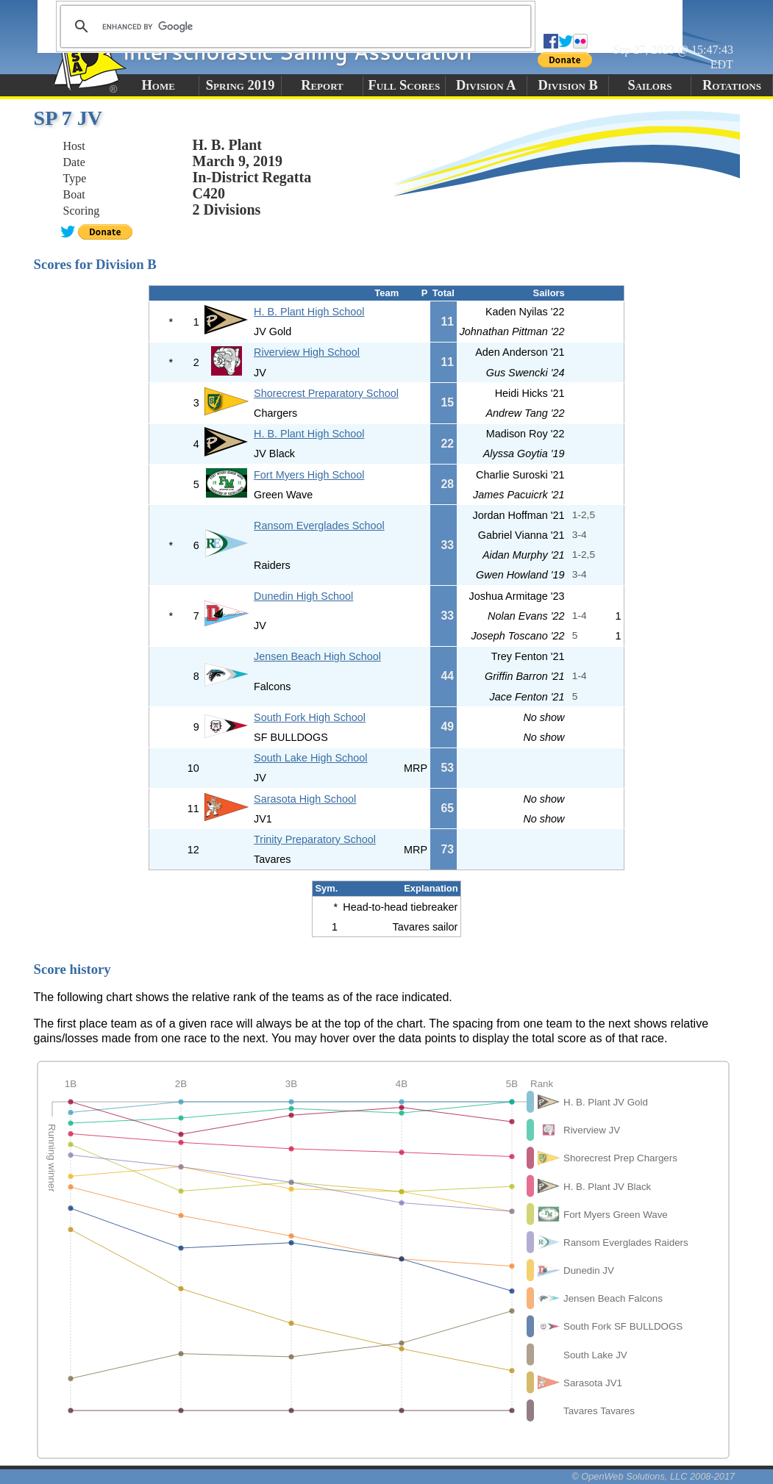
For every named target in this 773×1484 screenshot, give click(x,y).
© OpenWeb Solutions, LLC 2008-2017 (653, 1476)
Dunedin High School (303, 596)
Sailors (650, 85)
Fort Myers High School (309, 475)
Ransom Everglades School (319, 525)
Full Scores (404, 85)
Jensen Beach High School (317, 656)
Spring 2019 (240, 85)
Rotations (731, 85)
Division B (567, 85)
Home (158, 85)
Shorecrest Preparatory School (326, 393)
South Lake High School (310, 758)
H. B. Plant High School (309, 312)
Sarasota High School (305, 799)
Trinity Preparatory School (315, 839)
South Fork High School (310, 717)
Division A (486, 85)
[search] (293, 26)
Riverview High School (307, 352)
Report (322, 85)
